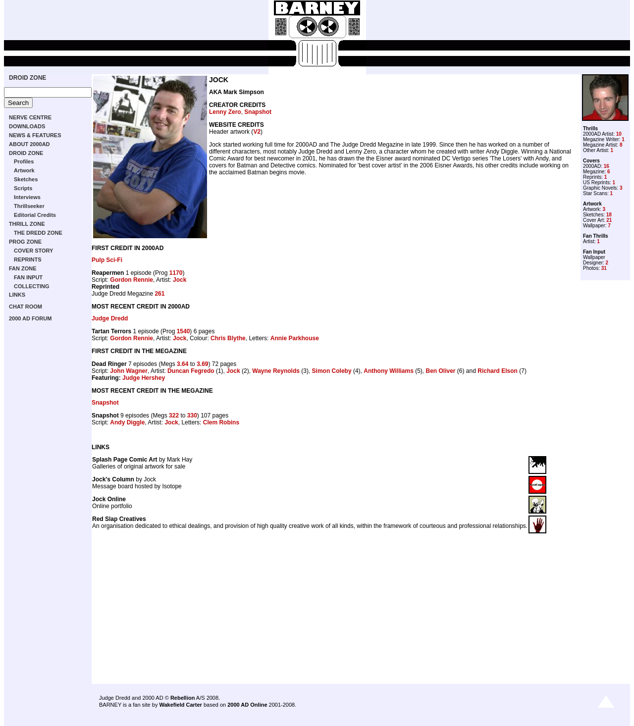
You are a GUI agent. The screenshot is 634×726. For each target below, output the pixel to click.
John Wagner (129, 370)
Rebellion (182, 698)
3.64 (182, 364)
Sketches (26, 179)
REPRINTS (28, 259)
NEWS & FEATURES (35, 135)
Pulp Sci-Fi (107, 260)
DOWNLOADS (27, 126)
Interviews (27, 197)
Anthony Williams (389, 370)
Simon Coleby (332, 370)
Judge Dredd (110, 318)
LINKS (17, 295)
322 (174, 415)
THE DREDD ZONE (38, 233)
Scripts (23, 188)
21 (609, 220)
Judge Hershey (143, 377)
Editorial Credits (35, 215)
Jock (179, 279)
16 (606, 166)
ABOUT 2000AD (29, 144)
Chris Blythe (228, 338)
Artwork (24, 170)
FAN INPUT (28, 277)
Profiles (24, 161)
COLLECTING (32, 286)
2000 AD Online (247, 705)
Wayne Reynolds (276, 370)
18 (609, 214)
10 (619, 134)
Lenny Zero (225, 111)
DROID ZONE (27, 77)
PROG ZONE (25, 242)
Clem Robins (221, 422)
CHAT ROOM (25, 307)
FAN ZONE (23, 268)
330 (192, 415)
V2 (257, 131)
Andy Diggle (127, 422)
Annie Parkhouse (294, 338)
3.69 (202, 364)
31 (604, 268)
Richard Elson (497, 370)
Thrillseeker (29, 206)
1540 (183, 331)
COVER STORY (33, 251)
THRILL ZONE (27, 224)
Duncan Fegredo (190, 370)
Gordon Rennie (131, 279)
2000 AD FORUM (30, 318)
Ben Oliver (441, 370)
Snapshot (257, 111)
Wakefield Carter (180, 705)
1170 (176, 272)
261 (159, 293)
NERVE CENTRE (30, 117)
